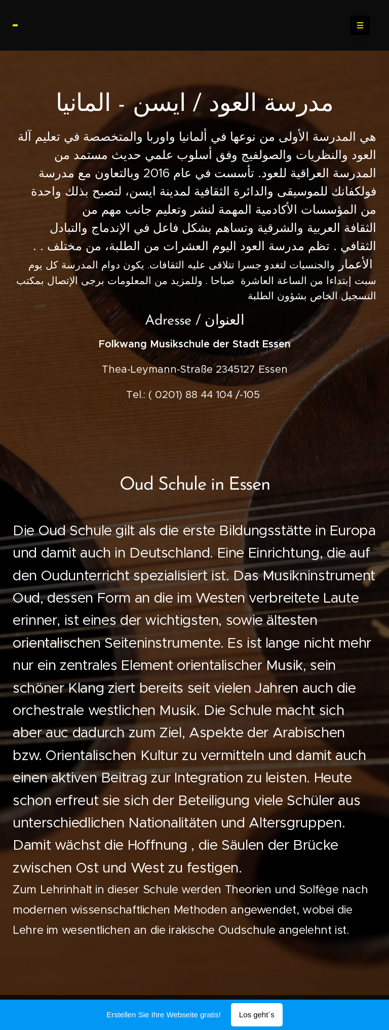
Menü (357, 25)
